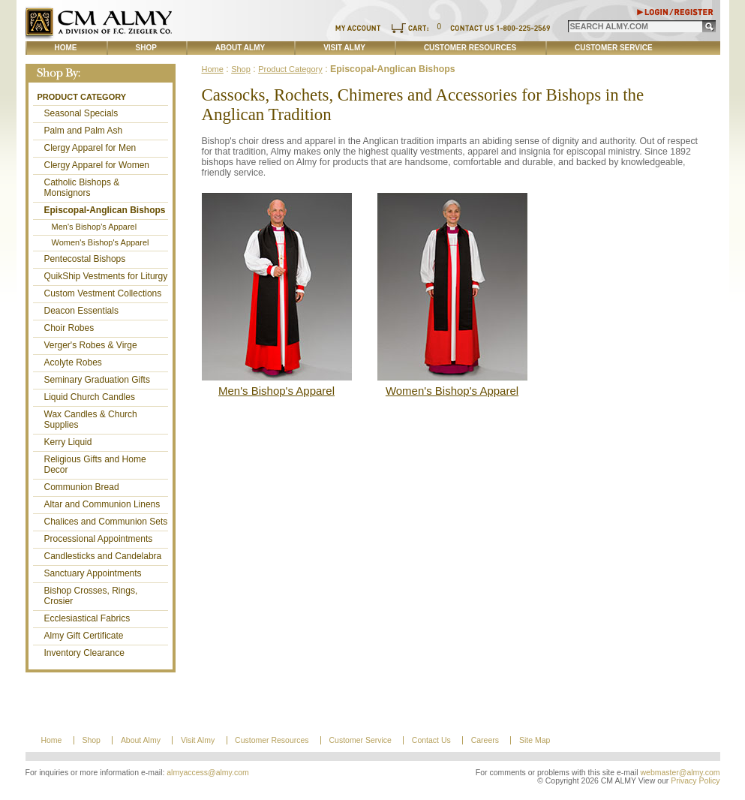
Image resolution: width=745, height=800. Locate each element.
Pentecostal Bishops (85, 259)
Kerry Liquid (68, 442)
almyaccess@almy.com (208, 772)
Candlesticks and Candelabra (103, 556)
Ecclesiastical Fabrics (87, 618)
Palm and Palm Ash (83, 130)
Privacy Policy (695, 781)
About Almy (240, 48)
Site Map (534, 740)
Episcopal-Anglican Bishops (105, 210)
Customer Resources (470, 48)
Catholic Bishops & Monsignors (82, 187)
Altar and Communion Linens (102, 504)
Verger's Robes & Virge (90, 345)
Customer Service (614, 48)
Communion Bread (81, 487)
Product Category (82, 96)
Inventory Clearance (84, 653)
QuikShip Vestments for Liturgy (106, 276)
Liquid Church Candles (89, 397)
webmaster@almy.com (680, 772)
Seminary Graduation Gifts (97, 379)
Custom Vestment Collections (103, 293)
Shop (146, 48)
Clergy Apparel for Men (90, 148)
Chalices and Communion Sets (106, 521)
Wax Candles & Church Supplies (90, 419)
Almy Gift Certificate (84, 635)
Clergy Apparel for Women (97, 165)
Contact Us (431, 740)
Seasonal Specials (81, 113)
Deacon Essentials (81, 310)
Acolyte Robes (73, 362)
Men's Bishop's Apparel (94, 226)
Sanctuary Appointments (93, 573)
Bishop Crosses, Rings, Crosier (91, 595)
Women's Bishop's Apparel (100, 242)
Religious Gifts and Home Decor (95, 464)
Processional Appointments (98, 539)
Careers (485, 740)
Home (66, 48)
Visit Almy (344, 48)
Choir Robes (69, 328)
